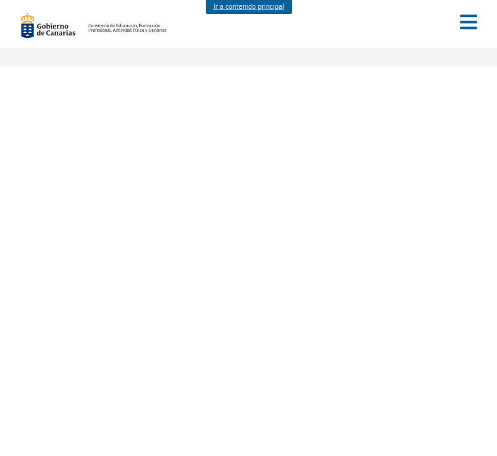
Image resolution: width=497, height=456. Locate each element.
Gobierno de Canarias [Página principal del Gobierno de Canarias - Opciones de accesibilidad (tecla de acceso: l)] (54, 25)
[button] (468, 22)
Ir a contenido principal (248, 7)
